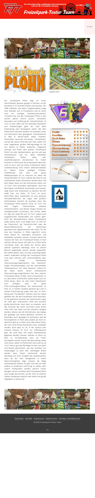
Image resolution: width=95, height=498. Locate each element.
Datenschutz (51, 418)
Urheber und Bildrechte (69, 418)
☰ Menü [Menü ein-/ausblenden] (90, 27)
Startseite (19, 418)
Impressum (39, 418)
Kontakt (28, 418)
